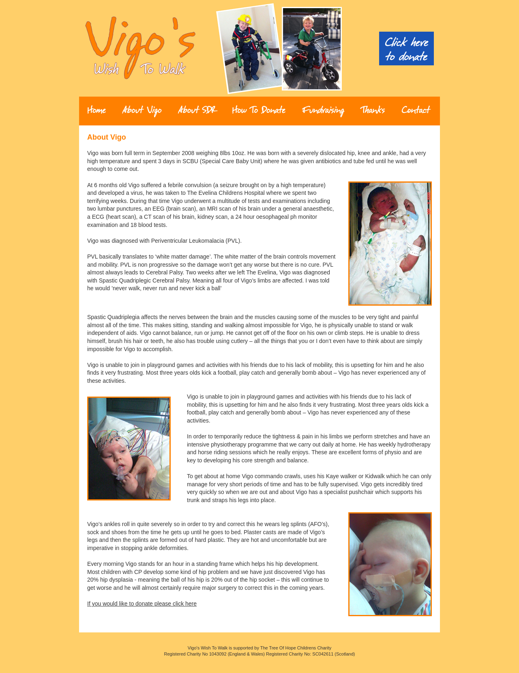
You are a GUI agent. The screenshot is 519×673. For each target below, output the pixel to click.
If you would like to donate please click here (142, 603)
